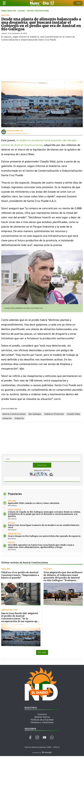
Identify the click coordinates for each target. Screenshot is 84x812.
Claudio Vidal (73, 414)
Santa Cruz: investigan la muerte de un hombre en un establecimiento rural (43, 526)
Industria (19, 418)
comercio (7, 418)
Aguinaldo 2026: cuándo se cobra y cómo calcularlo (33, 503)
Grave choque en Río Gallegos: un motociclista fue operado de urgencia (44, 536)
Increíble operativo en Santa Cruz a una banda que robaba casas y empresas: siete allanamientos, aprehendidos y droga (41, 546)
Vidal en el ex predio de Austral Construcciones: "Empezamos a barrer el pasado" (20, 575)
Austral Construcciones (14, 414)
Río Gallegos (35, 414)
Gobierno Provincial (54, 414)
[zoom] (42, 104)
